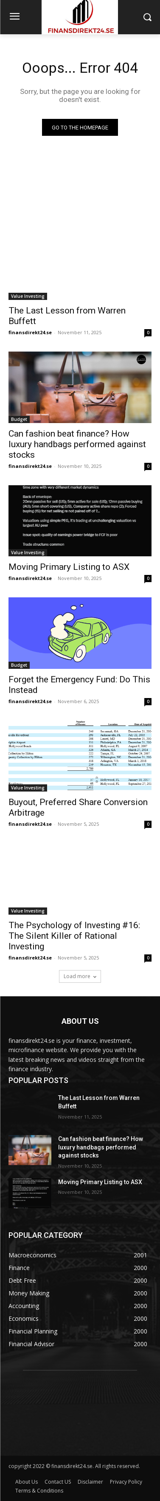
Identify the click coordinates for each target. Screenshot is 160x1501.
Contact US (58, 1481)
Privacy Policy (126, 1481)
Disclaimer (90, 1481)
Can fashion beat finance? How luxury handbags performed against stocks (77, 444)
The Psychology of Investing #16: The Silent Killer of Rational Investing (74, 935)
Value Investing (28, 296)
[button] (147, 17)
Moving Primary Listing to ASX (68, 567)
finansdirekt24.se (30, 332)
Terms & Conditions (39, 1490)
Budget (19, 419)
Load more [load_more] (80, 976)
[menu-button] (14, 17)
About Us (26, 1481)
